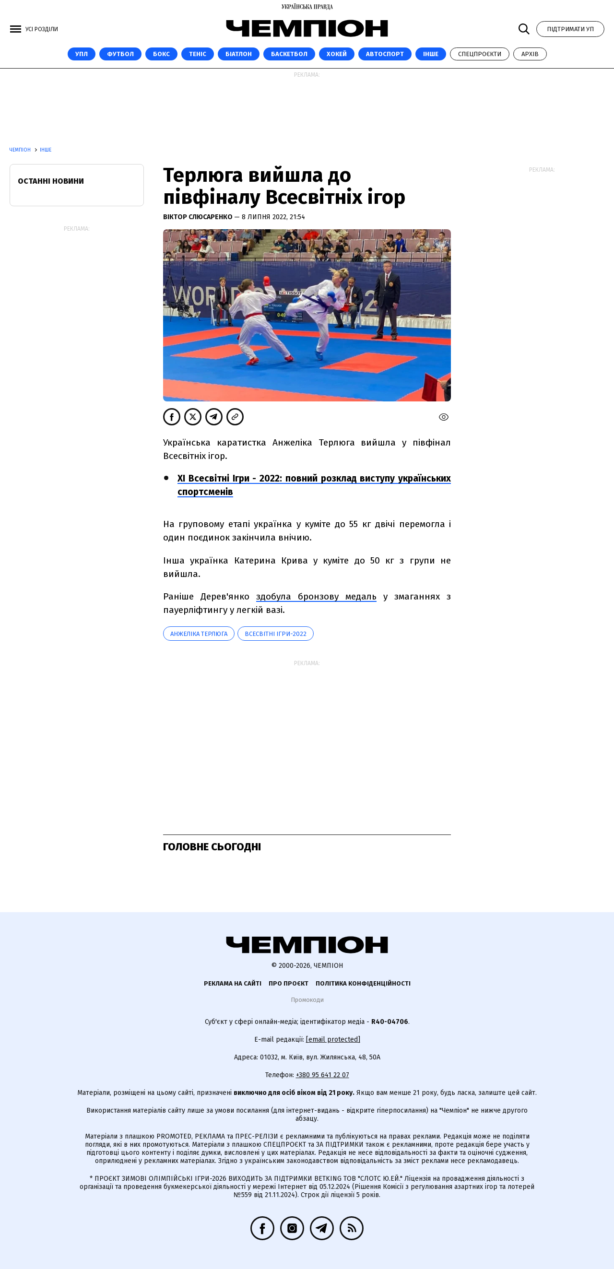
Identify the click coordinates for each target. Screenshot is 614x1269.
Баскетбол (289, 54)
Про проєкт (288, 983)
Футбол (120, 54)
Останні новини (51, 181)
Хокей (337, 54)
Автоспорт (385, 54)
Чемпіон (21, 150)
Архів (530, 54)
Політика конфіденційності (363, 983)
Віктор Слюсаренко (198, 217)
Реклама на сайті (232, 983)
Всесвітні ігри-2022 (276, 633)
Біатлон (238, 54)
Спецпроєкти (479, 54)
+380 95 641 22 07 (322, 1075)
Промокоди (307, 999)
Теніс (197, 54)
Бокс (161, 54)
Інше (430, 54)
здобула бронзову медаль (316, 596)
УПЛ (81, 54)
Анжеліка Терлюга (198, 633)
